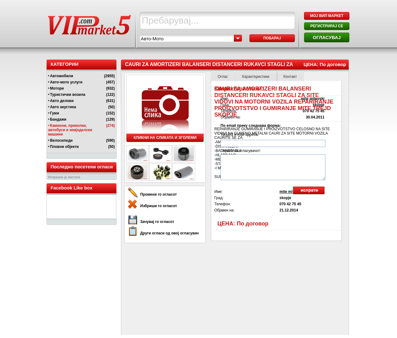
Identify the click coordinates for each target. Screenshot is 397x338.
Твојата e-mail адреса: (240, 134)
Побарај (272, 38)
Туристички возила (67, 94)
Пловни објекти (64, 147)
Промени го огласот (158, 194)
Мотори (57, 88)
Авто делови (62, 101)
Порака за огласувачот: (241, 151)
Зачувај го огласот (157, 222)
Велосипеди (61, 140)
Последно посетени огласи (82, 166)
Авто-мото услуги (66, 82)
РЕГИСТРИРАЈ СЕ (326, 26)
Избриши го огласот (158, 206)
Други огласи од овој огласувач (169, 233)
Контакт (290, 76)
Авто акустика (63, 107)
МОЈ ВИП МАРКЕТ (327, 16)
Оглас (223, 76)
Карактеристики (256, 76)
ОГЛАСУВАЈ (327, 37)
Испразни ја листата (64, 177)
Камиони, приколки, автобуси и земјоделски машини (70, 129)
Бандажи (58, 119)
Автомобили (61, 76)
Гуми (54, 113)
